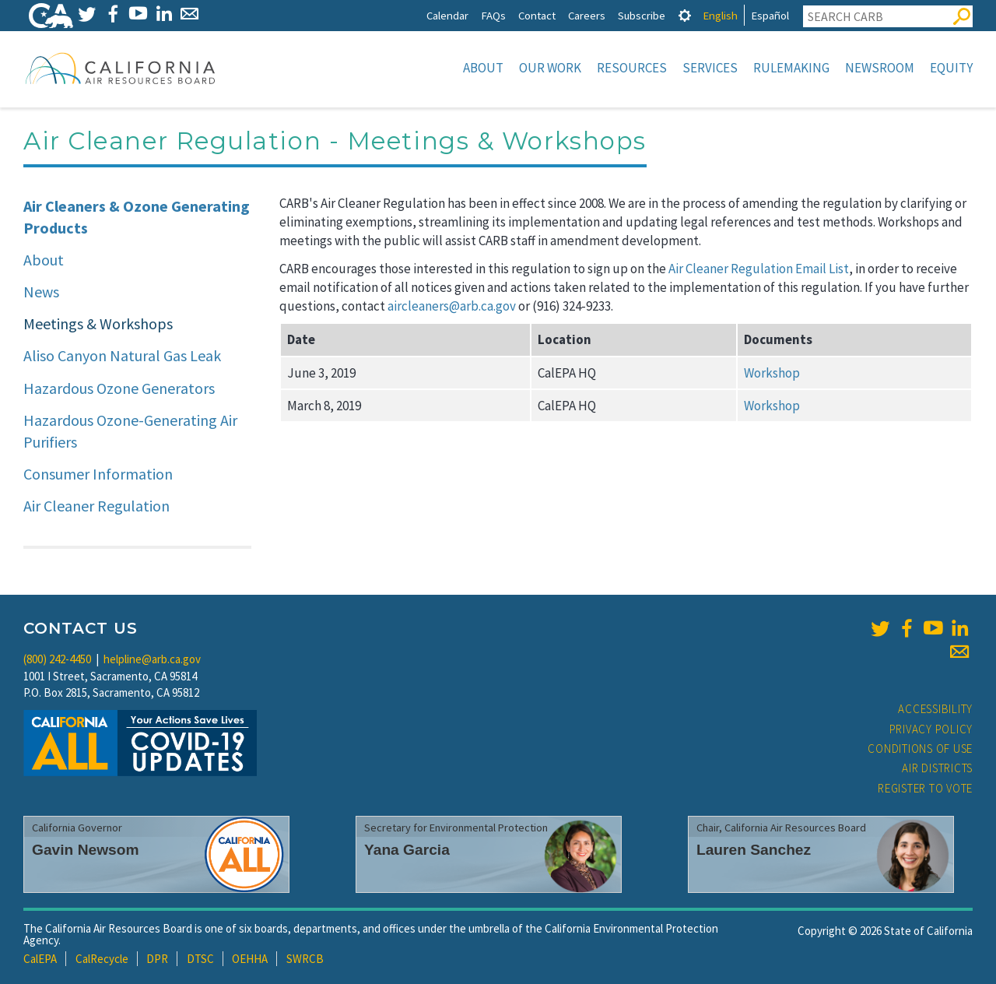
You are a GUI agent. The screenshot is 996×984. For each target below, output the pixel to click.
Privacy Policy (931, 729)
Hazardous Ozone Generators (119, 388)
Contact (537, 15)
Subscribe (641, 15)
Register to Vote (925, 788)
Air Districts (937, 768)
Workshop (772, 372)
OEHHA (250, 958)
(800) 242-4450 (57, 659)
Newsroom (879, 67)
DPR (157, 958)
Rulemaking (791, 67)
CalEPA (40, 958)
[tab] (685, 15)
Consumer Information (98, 473)
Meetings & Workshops (98, 323)
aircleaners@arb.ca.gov (452, 306)
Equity (951, 67)
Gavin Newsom (85, 850)
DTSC (200, 958)
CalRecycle (101, 958)
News (41, 291)
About (483, 67)
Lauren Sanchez (753, 850)
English (720, 15)
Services (710, 67)
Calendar (447, 15)
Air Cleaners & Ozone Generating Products (136, 217)
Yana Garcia (407, 850)
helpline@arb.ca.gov (152, 659)
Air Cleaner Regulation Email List (758, 268)
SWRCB (305, 958)
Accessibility (935, 708)
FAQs (493, 15)
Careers (586, 15)
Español (770, 15)
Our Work (550, 67)
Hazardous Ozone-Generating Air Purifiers (130, 431)
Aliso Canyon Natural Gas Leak (122, 355)
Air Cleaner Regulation (96, 505)
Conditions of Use (920, 748)
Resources (632, 67)
